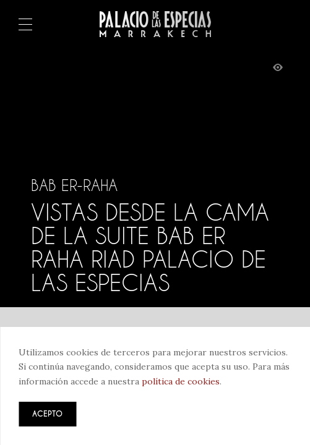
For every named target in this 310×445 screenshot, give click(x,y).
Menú (25, 25)
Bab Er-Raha (74, 185)
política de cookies (181, 381)
